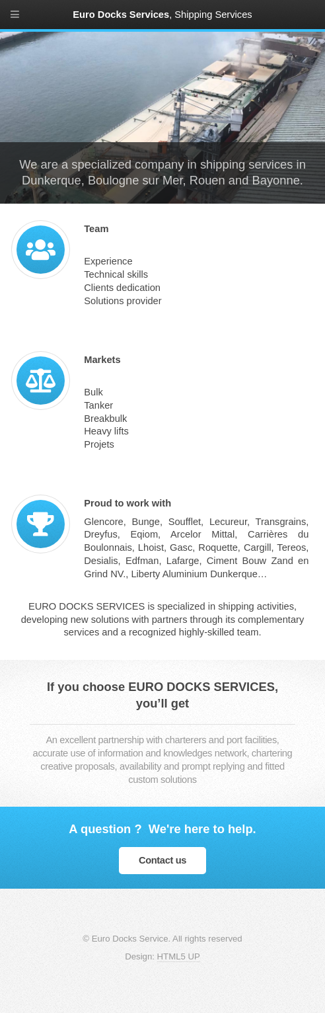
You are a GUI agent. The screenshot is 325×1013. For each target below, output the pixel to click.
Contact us (162, 860)
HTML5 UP (178, 956)
